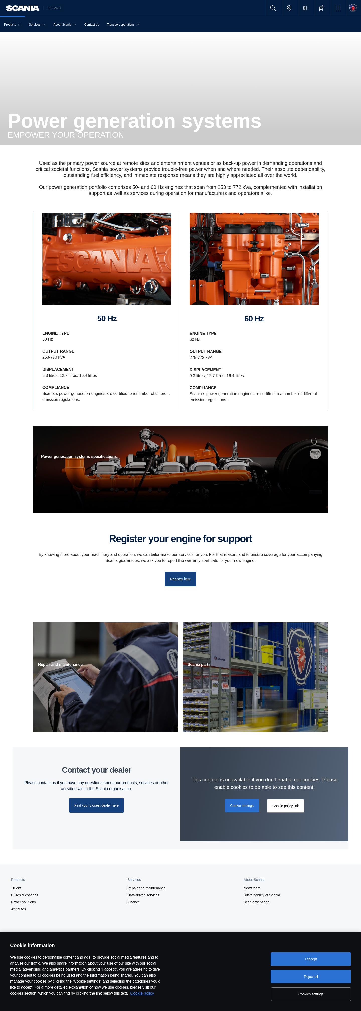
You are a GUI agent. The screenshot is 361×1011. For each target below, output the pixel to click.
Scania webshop (256, 902)
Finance (133, 902)
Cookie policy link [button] (285, 806)
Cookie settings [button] (242, 806)
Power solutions (23, 902)
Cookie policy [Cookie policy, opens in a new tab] (142, 993)
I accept (311, 959)
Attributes (18, 909)
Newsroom (252, 888)
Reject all (311, 977)
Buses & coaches (24, 895)
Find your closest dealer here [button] (96, 805)
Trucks (16, 888)
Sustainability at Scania (262, 895)
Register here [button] (180, 579)
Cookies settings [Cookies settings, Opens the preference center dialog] (310, 994)
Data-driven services (143, 895)
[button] (337, 8)
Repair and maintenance (146, 888)
